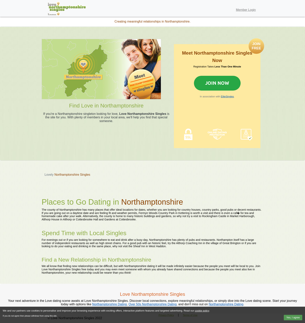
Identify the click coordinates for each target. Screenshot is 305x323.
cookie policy (202, 310)
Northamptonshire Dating (109, 304)
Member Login (246, 9)
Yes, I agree (293, 317)
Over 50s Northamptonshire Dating (153, 304)
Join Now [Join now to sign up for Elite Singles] (217, 83)
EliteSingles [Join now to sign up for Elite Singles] (227, 96)
